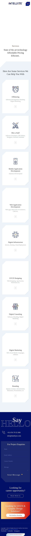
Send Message (15, 475)
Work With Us (15, 496)
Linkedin (10, 531)
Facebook (3, 531)
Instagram (17, 531)
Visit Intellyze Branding (15, 515)
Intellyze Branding (16, 534)
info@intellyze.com (14, 436)
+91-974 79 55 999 (14, 432)
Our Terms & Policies (13, 529)
